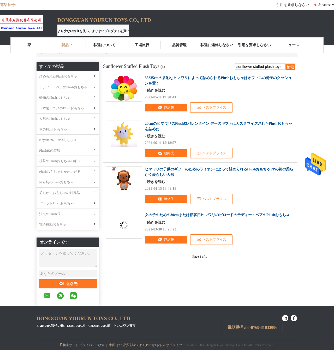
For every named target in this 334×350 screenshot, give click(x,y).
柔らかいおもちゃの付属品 (59, 193)
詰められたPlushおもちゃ (58, 76)
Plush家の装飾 (49, 150)
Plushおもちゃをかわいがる (60, 172)
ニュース (292, 45)
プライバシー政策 (91, 345)
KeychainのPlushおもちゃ (58, 140)
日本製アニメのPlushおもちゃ (61, 108)
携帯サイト (69, 345)
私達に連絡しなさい (216, 45)
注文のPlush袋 (49, 214)
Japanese (326, 5)
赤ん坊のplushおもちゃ (56, 182)
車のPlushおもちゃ (53, 129)
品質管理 (179, 45)
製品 (67, 45)
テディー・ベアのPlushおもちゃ (63, 87)
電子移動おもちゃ (52, 224)
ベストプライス (211, 107)
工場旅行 (142, 45)
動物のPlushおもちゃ (54, 97)
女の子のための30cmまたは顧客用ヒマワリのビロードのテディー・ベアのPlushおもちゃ (217, 215)
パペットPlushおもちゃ (56, 203)
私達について (104, 45)
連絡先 (68, 283)
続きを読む (156, 90)
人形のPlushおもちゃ (54, 119)
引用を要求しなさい (292, 5)
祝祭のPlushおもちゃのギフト (61, 161)
